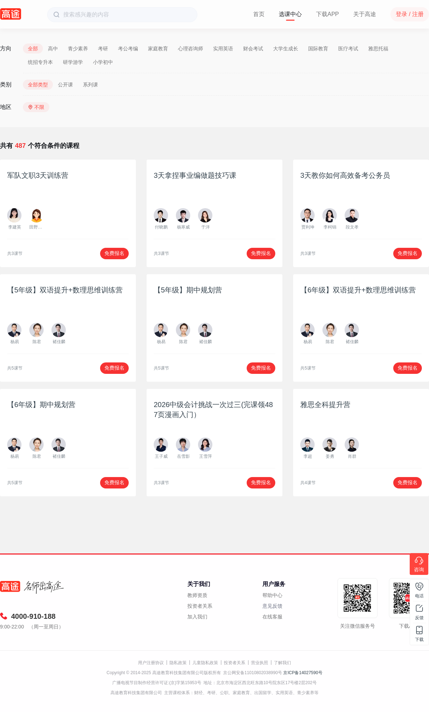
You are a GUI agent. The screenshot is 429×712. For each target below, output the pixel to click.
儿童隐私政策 (205, 662)
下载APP (327, 14)
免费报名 (114, 253)
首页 (259, 14)
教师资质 (197, 595)
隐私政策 (178, 662)
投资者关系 (199, 606)
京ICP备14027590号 (302, 672)
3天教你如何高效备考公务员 (345, 175)
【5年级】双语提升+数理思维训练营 (65, 290)
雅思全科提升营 (325, 404)
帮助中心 (272, 595)
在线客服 (272, 617)
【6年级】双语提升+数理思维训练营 (358, 290)
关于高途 (364, 14)
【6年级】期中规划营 (41, 404)
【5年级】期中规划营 (188, 290)
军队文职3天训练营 (37, 175)
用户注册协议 (151, 662)
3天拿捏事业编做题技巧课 (195, 175)
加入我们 (197, 617)
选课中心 (290, 14)
